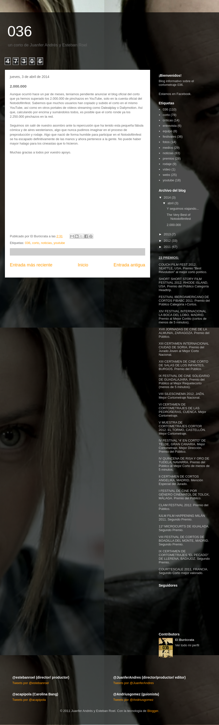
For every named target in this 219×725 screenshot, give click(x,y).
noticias (46, 243)
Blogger (152, 711)
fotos (166, 142)
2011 (167, 247)
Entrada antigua (129, 264)
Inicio (83, 264)
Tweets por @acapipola (29, 700)
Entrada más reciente (31, 264)
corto (35, 243)
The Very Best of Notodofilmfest (179, 217)
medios (168, 147)
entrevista (169, 126)
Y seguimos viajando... (183, 208)
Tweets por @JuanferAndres (133, 683)
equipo (167, 131)
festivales (169, 136)
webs (166, 175)
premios (168, 158)
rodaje (167, 164)
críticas (168, 120)
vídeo (167, 169)
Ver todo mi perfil (187, 645)
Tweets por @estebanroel (30, 683)
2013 (167, 234)
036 (19, 31)
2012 (167, 240)
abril (171, 203)
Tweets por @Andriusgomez (133, 700)
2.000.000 (174, 225)
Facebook (183, 94)
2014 (167, 197)
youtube (59, 243)
